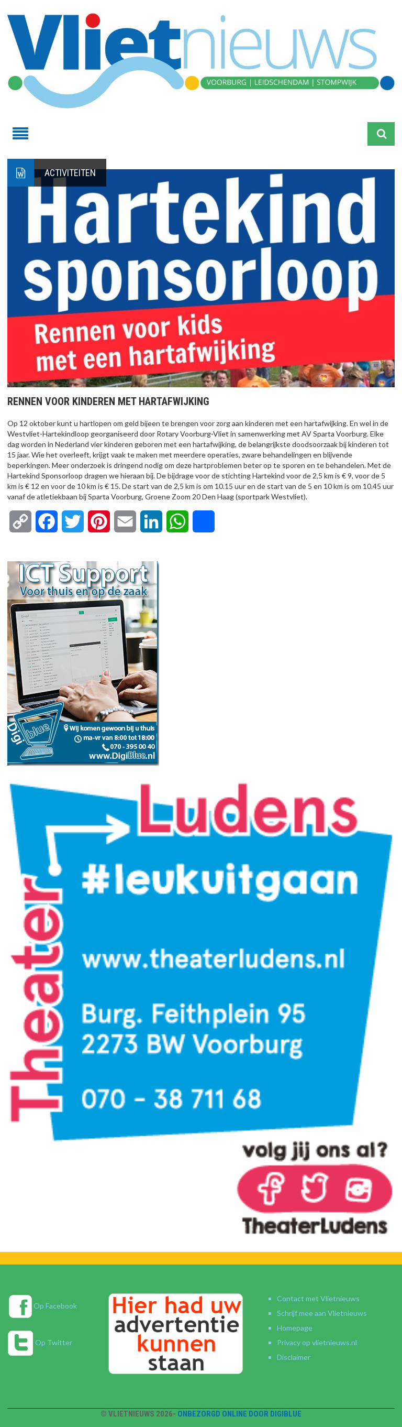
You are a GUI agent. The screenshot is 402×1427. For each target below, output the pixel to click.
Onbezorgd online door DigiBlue (239, 1414)
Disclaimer (293, 1357)
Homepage (294, 1327)
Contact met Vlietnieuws (318, 1298)
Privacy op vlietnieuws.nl (317, 1342)
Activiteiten (70, 172)
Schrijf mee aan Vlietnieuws (322, 1313)
